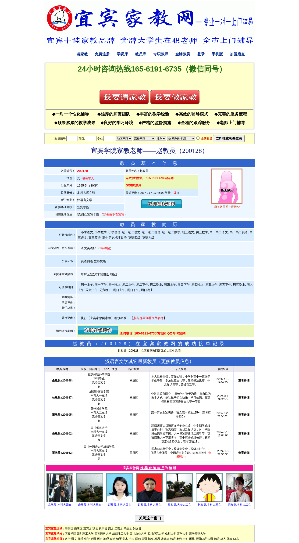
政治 (112, 538)
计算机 (165, 538)
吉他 (185, 538)
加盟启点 (237, 54)
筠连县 (128, 528)
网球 (138, 538)
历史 (100, 538)
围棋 (192, 538)
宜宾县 (87, 528)
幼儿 (236, 538)
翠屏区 (69, 528)
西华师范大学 (197, 533)
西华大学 (182, 533)
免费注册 (102, 54)
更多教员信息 (175, 361)
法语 (210, 538)
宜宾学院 (70, 533)
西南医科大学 (103, 533)
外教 (229, 538)
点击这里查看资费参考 (148, 318)
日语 (144, 538)
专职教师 (160, 54)
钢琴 (119, 538)
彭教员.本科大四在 (119, 504)
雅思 (157, 538)
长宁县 (103, 528)
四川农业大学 (138, 533)
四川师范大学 (155, 533)
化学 (87, 538)
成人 (223, 538)
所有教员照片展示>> (227, 207)
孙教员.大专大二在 (179, 504)
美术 (125, 538)
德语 (217, 538)
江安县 (118, 528)
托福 (150, 538)
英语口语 (201, 538)
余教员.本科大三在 (89, 504)
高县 (111, 528)
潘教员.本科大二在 (239, 504)
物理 (80, 538)
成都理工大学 (120, 533)
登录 (201, 54)
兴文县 (137, 528)
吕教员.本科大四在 (59, 504)
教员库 (140, 54)
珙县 (95, 528)
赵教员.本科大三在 (149, 504)
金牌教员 (182, 54)
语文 (74, 538)
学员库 (122, 54)
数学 (68, 538)
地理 (106, 538)
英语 (93, 538)
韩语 (173, 538)
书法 (131, 538)
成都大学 (170, 533)
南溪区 (78, 528)
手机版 (217, 54)
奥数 (179, 538)
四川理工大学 (85, 533)
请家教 (82, 54)
